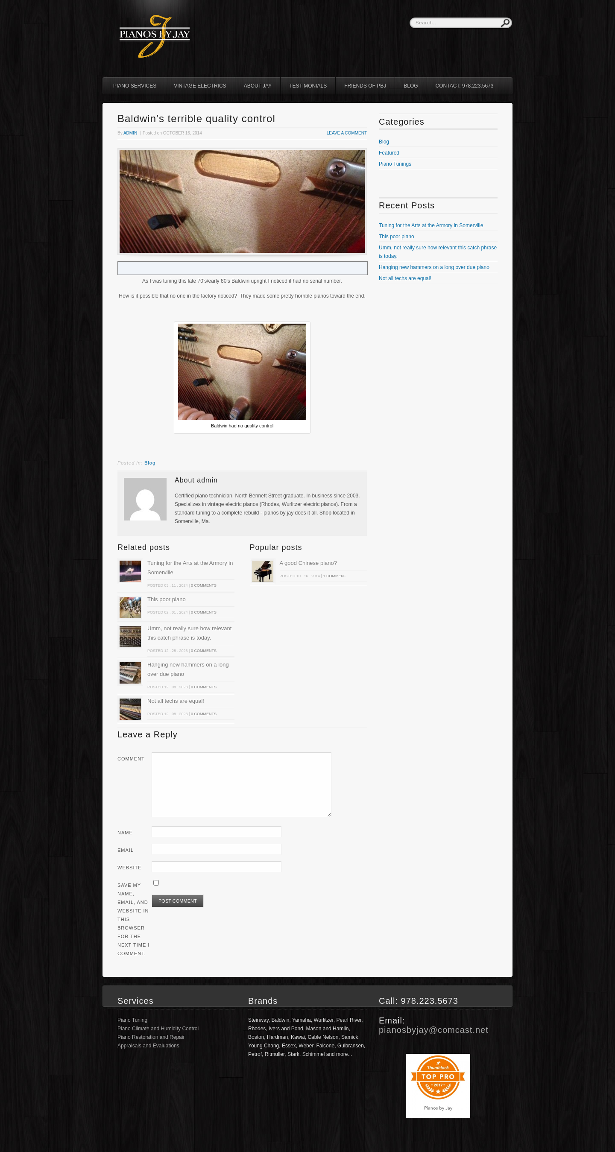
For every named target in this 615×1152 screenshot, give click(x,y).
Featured (389, 153)
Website (129, 867)
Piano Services (134, 86)
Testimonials (308, 86)
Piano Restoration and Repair (150, 1037)
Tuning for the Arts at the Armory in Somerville (431, 225)
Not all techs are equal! (175, 701)
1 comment (334, 576)
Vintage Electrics (200, 86)
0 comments (204, 585)
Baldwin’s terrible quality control (196, 118)
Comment (131, 758)
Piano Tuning (132, 1020)
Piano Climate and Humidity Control (158, 1029)
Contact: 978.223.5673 (465, 86)
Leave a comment (347, 133)
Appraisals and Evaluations (148, 1046)
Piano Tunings (395, 164)
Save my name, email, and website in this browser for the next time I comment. (133, 919)
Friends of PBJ (365, 86)
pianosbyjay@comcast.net (434, 1030)
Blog (411, 86)
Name (125, 832)
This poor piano (166, 599)
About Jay (258, 86)
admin (130, 133)
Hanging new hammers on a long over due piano (434, 267)
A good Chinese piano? (308, 563)
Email (125, 850)
